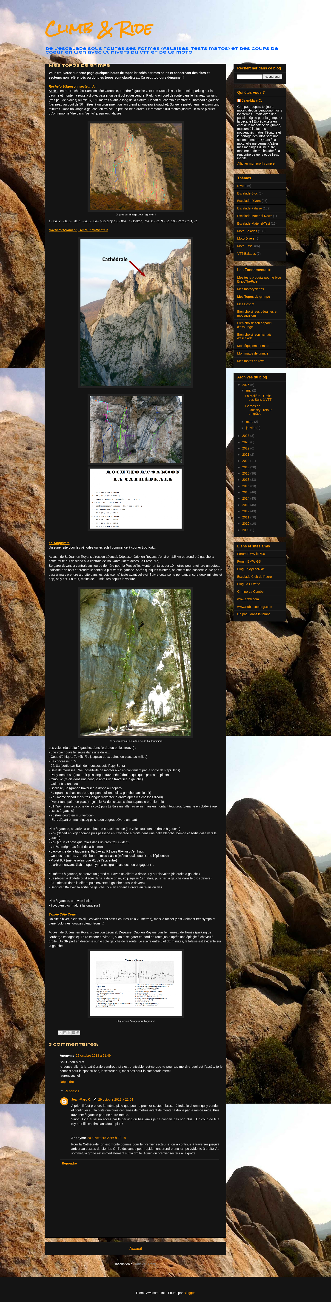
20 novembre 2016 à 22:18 (106, 1138)
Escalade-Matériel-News (254, 216)
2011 (246, 517)
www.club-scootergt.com (254, 607)
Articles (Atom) (145, 1264)
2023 (246, 442)
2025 (246, 436)
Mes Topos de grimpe (253, 296)
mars (250, 422)
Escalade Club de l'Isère (254, 576)
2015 (246, 492)
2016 (246, 486)
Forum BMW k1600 (251, 554)
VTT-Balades (246, 253)
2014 (246, 498)
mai (249, 390)
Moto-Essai (245, 246)
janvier (251, 428)
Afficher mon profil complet (256, 163)
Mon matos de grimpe (252, 353)
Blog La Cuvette (248, 584)
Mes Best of (245, 304)
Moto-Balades (247, 231)
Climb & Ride (98, 28)
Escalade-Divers (249, 201)
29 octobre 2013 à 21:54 (115, 1099)
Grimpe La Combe (250, 591)
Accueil (135, 1248)
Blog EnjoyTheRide (251, 569)
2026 (246, 385)
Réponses (72, 1091)
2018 (246, 473)
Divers (241, 186)
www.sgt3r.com (248, 599)
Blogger (189, 1293)
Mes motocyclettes (250, 289)
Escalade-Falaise (249, 208)
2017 (246, 479)
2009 (246, 530)
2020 (246, 461)
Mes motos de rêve (251, 361)
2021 (246, 454)
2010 (246, 523)
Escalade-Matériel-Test (253, 223)
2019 (246, 467)
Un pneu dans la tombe (254, 614)
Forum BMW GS (249, 561)
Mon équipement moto (253, 346)
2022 (246, 448)
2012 (246, 511)
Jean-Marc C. (81, 1099)
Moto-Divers (245, 238)
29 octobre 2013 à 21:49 (93, 1055)
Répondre (67, 1082)
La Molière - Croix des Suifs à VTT (258, 398)
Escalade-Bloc (247, 193)
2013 (246, 505)
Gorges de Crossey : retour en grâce (258, 410)
